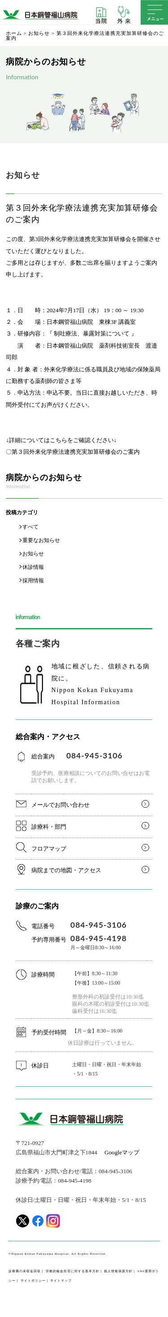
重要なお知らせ (41, 540)
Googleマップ (121, 1152)
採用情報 (33, 580)
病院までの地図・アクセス (66, 870)
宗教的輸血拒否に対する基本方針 (72, 1271)
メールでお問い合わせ (60, 804)
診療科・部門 (48, 826)
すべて (30, 527)
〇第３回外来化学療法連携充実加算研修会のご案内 (73, 451)
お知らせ (39, 33)
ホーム (14, 33)
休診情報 (33, 567)
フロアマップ (48, 848)
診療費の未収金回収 (25, 1271)
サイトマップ (61, 1281)
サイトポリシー (33, 1281)
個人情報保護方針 (118, 1271)
